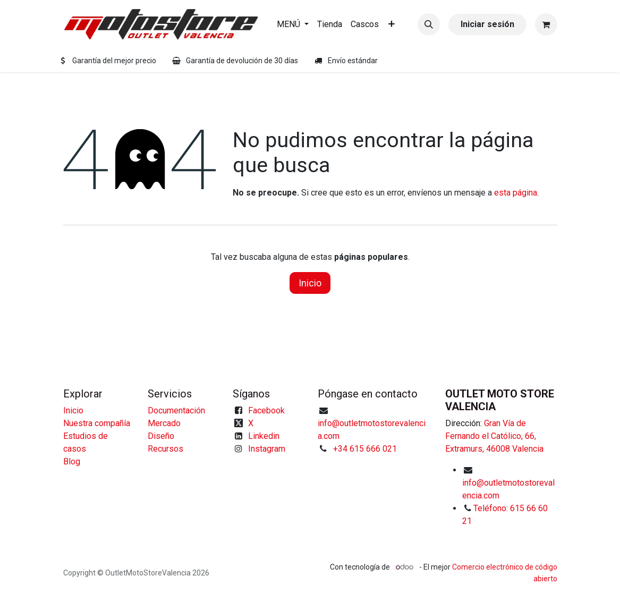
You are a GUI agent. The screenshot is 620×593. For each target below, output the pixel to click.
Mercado (164, 423)
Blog (71, 461)
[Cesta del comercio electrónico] (546, 24)
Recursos (165, 449)
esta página (515, 193)
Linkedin (263, 436)
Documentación (176, 410)
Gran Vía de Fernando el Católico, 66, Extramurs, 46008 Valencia (494, 436)
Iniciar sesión (487, 24)
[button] (429, 24)
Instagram (266, 449)
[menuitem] (293, 24)
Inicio (310, 283)
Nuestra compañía (96, 423)
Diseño (161, 436)
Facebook (266, 410)
